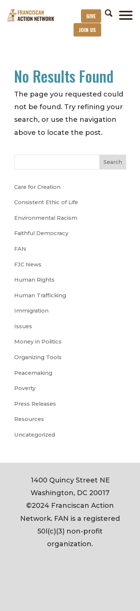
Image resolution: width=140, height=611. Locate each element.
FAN (20, 249)
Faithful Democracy (41, 233)
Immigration (31, 310)
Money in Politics (38, 341)
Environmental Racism (45, 218)
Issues (23, 326)
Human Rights (34, 279)
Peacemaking (33, 373)
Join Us (87, 30)
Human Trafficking (40, 295)
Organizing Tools (38, 357)
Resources (29, 419)
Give (91, 16)
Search (112, 162)
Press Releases (35, 404)
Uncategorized (34, 434)
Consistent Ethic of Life (46, 202)
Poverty (24, 388)
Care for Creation (37, 187)
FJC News (27, 264)
